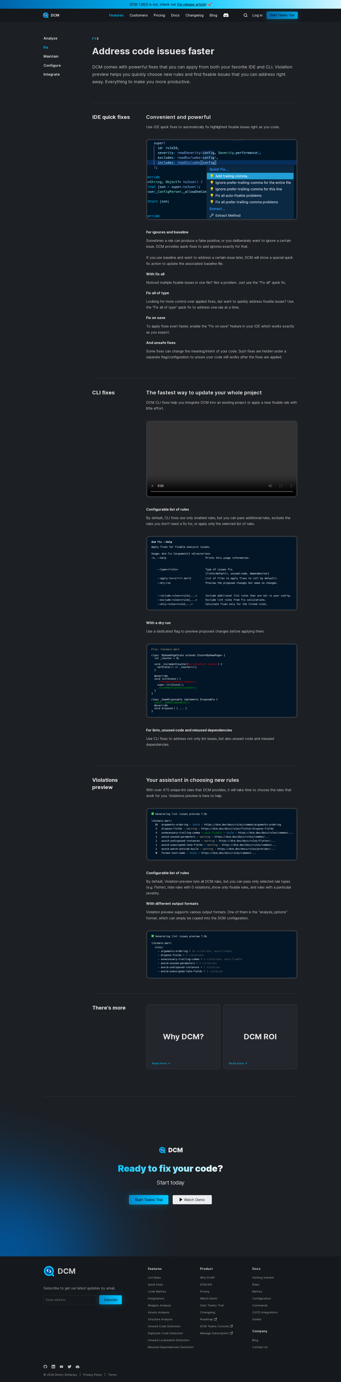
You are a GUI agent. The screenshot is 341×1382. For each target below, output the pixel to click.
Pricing (159, 15)
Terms (112, 1374)
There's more (109, 1008)
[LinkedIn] (53, 1367)
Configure (52, 65)
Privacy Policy (92, 1374)
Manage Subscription (214, 1333)
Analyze (50, 38)
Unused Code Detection (164, 1326)
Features (116, 15)
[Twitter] (69, 1367)
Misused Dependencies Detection (171, 1347)
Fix (45, 47)
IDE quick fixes (111, 117)
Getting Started (263, 1277)
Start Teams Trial (282, 15)
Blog (213, 15)
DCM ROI (206, 1284)
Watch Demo (192, 1200)
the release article (191, 4)
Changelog (195, 15)
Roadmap (206, 1319)
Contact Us (260, 1347)
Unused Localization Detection (168, 1340)
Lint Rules (154, 1277)
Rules (255, 1284)
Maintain (51, 56)
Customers (139, 15)
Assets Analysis (158, 1312)
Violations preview (105, 783)
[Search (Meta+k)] (245, 15)
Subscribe (110, 1300)
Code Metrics (157, 1291)
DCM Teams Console (214, 1326)
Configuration (261, 1298)
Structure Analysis (160, 1319)
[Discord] (226, 15)
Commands (260, 1305)
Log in (257, 15)
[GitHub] (45, 1367)
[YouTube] (61, 1367)
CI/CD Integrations (265, 1312)
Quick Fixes (155, 1284)
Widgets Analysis (159, 1305)
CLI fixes (103, 392)
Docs (175, 15)
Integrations (156, 1298)
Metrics (257, 1291)
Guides (257, 1319)
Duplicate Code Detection (165, 1333)
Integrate (51, 74)
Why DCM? (207, 1277)
